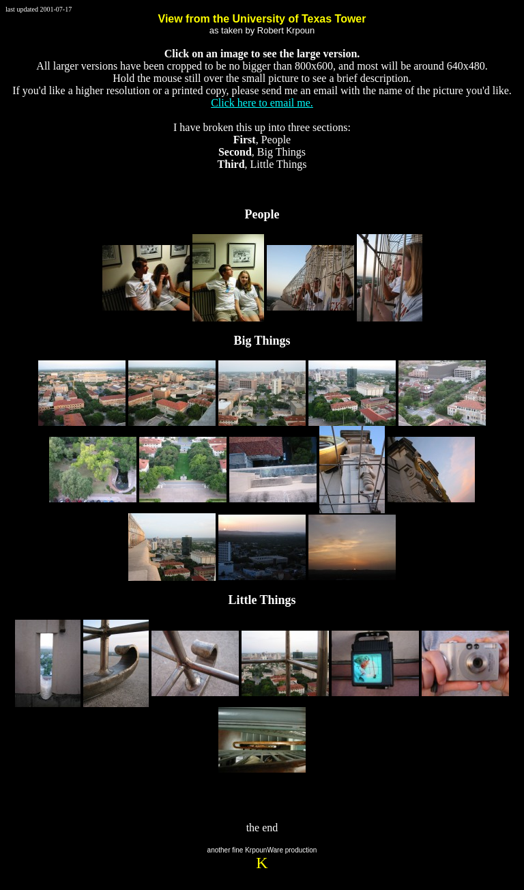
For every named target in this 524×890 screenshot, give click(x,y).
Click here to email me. (262, 103)
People (262, 214)
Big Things (261, 340)
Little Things (261, 600)
